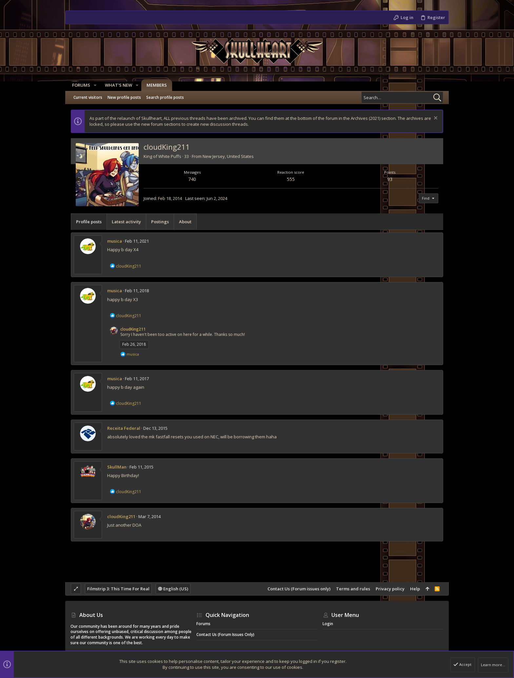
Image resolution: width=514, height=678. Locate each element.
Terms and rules (353, 589)
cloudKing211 (133, 329)
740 (192, 179)
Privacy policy (390, 589)
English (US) (173, 589)
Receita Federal (123, 428)
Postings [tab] (160, 222)
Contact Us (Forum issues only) (298, 589)
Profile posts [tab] (89, 222)
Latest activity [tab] (126, 222)
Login (328, 623)
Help (415, 589)
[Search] (402, 97)
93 (389, 179)
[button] (93, 85)
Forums (203, 623)
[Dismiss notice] (435, 118)
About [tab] (185, 222)
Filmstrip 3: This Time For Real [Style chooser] (118, 589)
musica (114, 241)
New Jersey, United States (228, 156)
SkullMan (117, 467)
